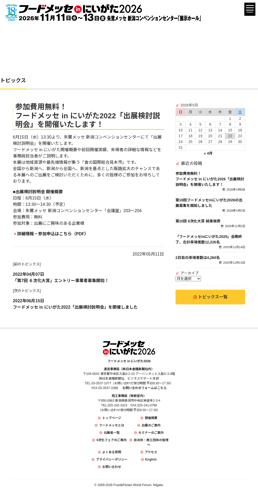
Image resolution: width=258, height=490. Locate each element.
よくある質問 (111, 452)
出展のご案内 (151, 425)
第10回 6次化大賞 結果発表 (198, 221)
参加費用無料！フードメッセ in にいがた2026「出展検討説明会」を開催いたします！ (210, 179)
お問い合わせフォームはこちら (144, 388)
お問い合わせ (111, 467)
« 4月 (208, 153)
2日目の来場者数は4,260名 (198, 258)
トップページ (111, 418)
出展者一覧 (112, 433)
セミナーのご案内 (151, 433)
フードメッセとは (111, 425)
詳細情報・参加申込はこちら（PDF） (53, 234)
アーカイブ (189, 273)
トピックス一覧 (213, 297)
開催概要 (151, 418)
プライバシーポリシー (111, 459)
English (151, 459)
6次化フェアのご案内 (111, 440)
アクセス (151, 452)
